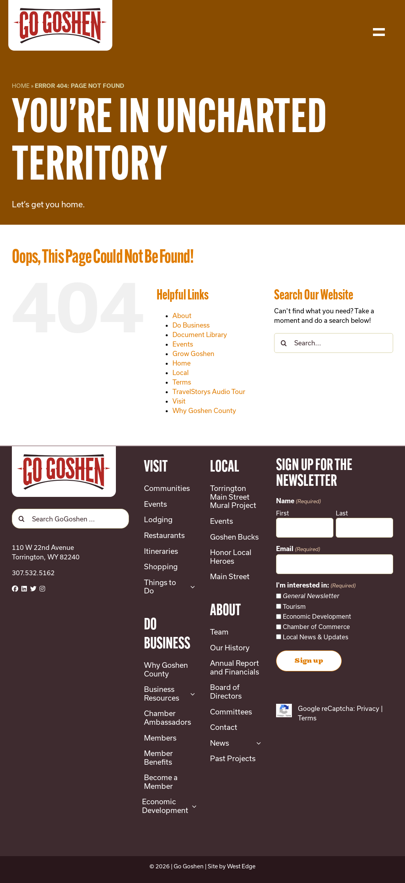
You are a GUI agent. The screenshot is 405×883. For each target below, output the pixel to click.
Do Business (191, 325)
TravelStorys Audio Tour (208, 391)
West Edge (241, 866)
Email (298, 549)
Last (342, 513)
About (181, 315)
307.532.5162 (33, 572)
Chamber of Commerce (316, 626)
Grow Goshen (193, 353)
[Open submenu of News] (257, 743)
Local (180, 372)
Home (21, 85)
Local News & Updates (315, 636)
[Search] (284, 343)
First (282, 513)
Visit (178, 401)
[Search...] (333, 343)
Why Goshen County (204, 410)
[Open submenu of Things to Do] (191, 586)
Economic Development (317, 616)
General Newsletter (311, 596)
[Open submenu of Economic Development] (192, 806)
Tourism (294, 606)
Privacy (368, 708)
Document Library (199, 334)
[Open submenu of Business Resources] (191, 693)
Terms (181, 382)
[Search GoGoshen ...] (70, 519)
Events (182, 344)
